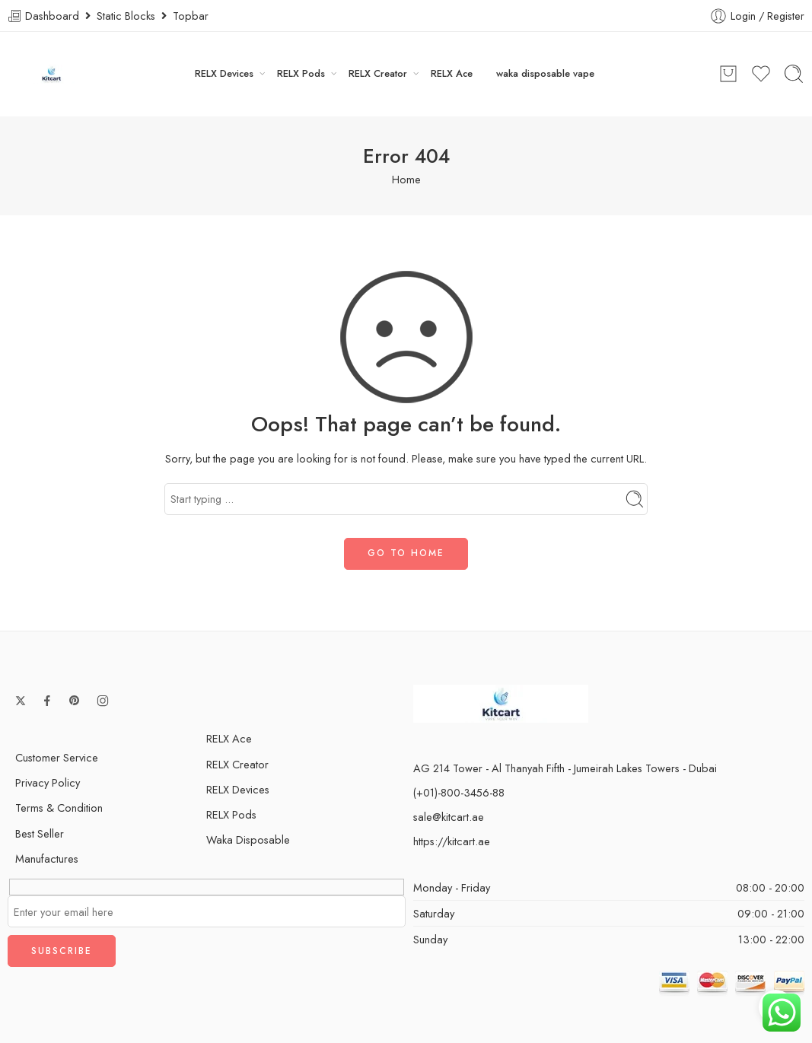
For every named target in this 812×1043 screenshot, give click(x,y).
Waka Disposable (248, 839)
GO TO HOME (406, 553)
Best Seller (39, 833)
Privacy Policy (47, 782)
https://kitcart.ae (451, 841)
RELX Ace (452, 73)
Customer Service (56, 757)
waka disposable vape (545, 73)
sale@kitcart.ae (448, 817)
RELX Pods (301, 73)
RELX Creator (378, 73)
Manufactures (46, 859)
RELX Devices (224, 73)
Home (406, 179)
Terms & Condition (59, 808)
